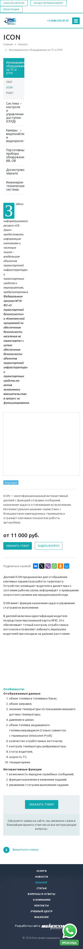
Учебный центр (41, 911)
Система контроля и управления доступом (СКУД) (14, 112)
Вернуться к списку (20, 850)
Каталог (41, 882)
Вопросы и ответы (41, 894)
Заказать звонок (13, 3)
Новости (41, 876)
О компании (41, 899)
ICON (9, 87)
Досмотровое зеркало (15, 171)
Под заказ (11, 482)
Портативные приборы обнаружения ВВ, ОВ (15, 155)
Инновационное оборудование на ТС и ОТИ (15, 68)
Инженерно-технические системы (15, 186)
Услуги (42, 871)
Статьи (42, 888)
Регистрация (11, 9)
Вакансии (41, 917)
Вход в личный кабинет (48, 3)
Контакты (41, 905)
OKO (9, 81)
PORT (10, 93)
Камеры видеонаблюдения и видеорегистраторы (15, 136)
